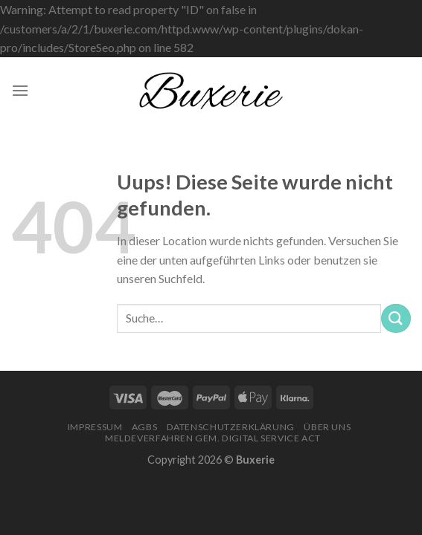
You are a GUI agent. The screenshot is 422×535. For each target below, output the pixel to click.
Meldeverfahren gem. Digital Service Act (213, 438)
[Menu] (20, 90)
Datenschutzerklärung (231, 426)
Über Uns (327, 426)
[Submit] (396, 318)
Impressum (95, 426)
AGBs (144, 426)
